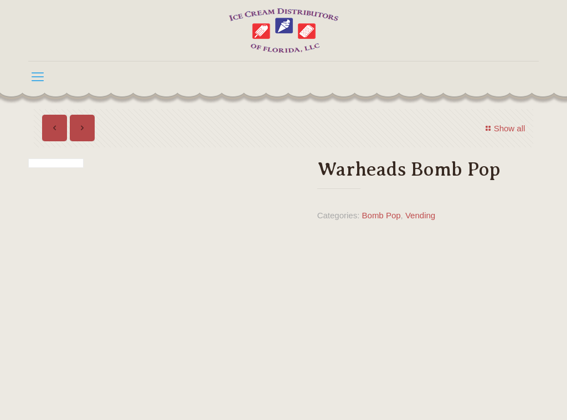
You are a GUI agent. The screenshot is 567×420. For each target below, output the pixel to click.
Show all (503, 128)
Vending (420, 215)
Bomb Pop (381, 215)
